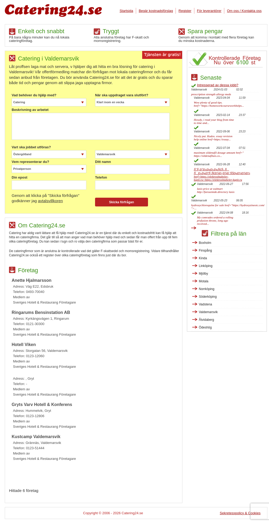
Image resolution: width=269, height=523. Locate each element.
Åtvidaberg (206, 320)
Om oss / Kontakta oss (244, 11)
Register (184, 11)
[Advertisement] (96, 476)
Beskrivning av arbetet (30, 110)
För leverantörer (209, 11)
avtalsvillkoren (50, 200)
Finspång (205, 250)
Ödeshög (205, 327)
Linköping (205, 266)
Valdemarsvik (208, 312)
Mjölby (203, 273)
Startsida (126, 11)
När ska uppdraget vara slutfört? (121, 95)
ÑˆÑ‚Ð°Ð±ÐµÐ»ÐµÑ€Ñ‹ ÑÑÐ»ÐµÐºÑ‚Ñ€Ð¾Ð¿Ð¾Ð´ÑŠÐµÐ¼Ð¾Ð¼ (222, 174)
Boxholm (205, 243)
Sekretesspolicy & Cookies (240, 513)
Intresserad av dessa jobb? (217, 85)
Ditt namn (103, 162)
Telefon (101, 177)
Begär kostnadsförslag (156, 11)
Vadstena (205, 304)
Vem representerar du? (30, 162)
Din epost (19, 177)
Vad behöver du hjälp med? (34, 95)
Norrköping (206, 289)
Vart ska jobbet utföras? (31, 147)
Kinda (203, 258)
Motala (203, 281)
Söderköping (208, 297)
